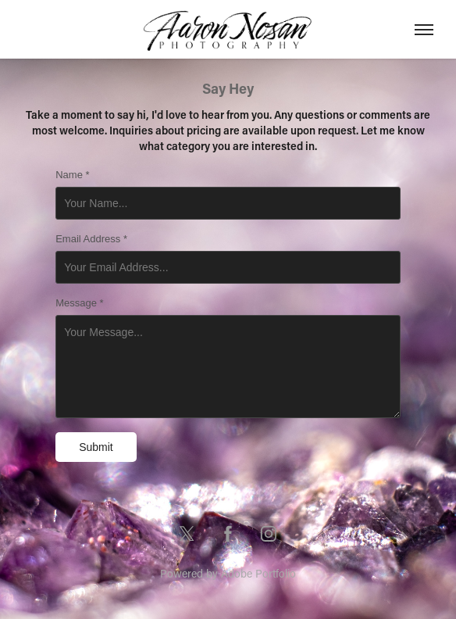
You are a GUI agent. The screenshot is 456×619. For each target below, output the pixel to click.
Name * (72, 175)
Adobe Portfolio (258, 573)
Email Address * (91, 239)
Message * (79, 303)
